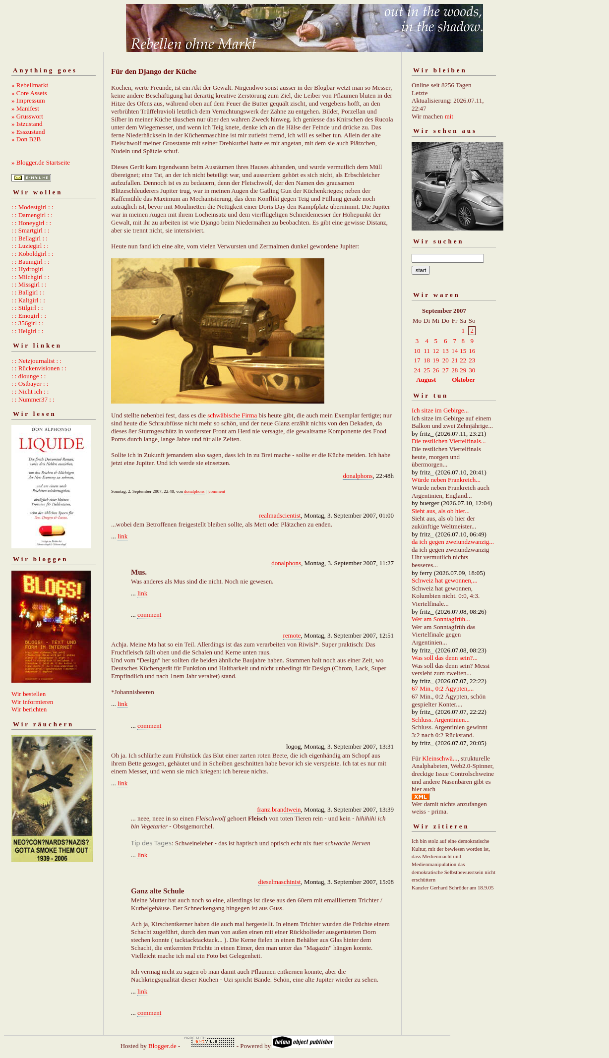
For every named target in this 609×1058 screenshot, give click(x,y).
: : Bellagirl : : (29, 238)
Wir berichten (29, 709)
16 (472, 350)
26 (435, 370)
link (122, 536)
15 (463, 350)
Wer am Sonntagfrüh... (441, 619)
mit (449, 116)
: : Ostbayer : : (29, 383)
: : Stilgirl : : (27, 307)
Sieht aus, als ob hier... (441, 511)
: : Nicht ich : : (30, 391)
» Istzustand (26, 123)
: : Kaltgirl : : (28, 300)
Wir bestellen (28, 694)
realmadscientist (280, 515)
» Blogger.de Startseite (40, 162)
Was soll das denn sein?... (445, 657)
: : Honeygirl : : (31, 223)
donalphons (357, 475)
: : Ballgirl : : (28, 292)
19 (435, 360)
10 (417, 350)
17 (417, 360)
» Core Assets (29, 93)
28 (454, 370)
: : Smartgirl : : (30, 230)
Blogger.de (162, 1046)
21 (454, 360)
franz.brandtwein (279, 809)
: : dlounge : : (28, 376)
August (426, 379)
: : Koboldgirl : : (32, 253)
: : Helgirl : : (27, 331)
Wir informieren (32, 701)
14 (454, 350)
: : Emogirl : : (28, 315)
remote (292, 635)
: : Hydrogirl (27, 269)
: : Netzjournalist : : (36, 360)
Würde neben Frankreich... (446, 479)
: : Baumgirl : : (30, 261)
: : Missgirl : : (29, 284)
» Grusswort (27, 116)
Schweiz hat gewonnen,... (445, 580)
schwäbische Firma (232, 415)
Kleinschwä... (439, 758)
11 (427, 350)
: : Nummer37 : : (33, 399)
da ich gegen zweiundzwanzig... (453, 541)
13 (445, 350)
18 (427, 360)
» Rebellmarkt (29, 85)
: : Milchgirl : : (30, 277)
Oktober (463, 379)
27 (445, 370)
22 (463, 360)
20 (445, 360)
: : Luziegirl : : (30, 245)
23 (472, 360)
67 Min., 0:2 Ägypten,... (443, 688)
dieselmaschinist (279, 881)
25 (427, 370)
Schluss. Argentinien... (441, 719)
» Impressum (28, 100)
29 (463, 370)
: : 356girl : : (27, 323)
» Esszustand (28, 131)
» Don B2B (26, 139)
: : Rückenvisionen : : (38, 368)
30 (472, 370)
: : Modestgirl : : (32, 207)
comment (217, 491)
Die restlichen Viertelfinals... (449, 441)
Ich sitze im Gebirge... (440, 410)
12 (435, 350)
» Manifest (25, 108)
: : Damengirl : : (32, 215)
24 (417, 370)
